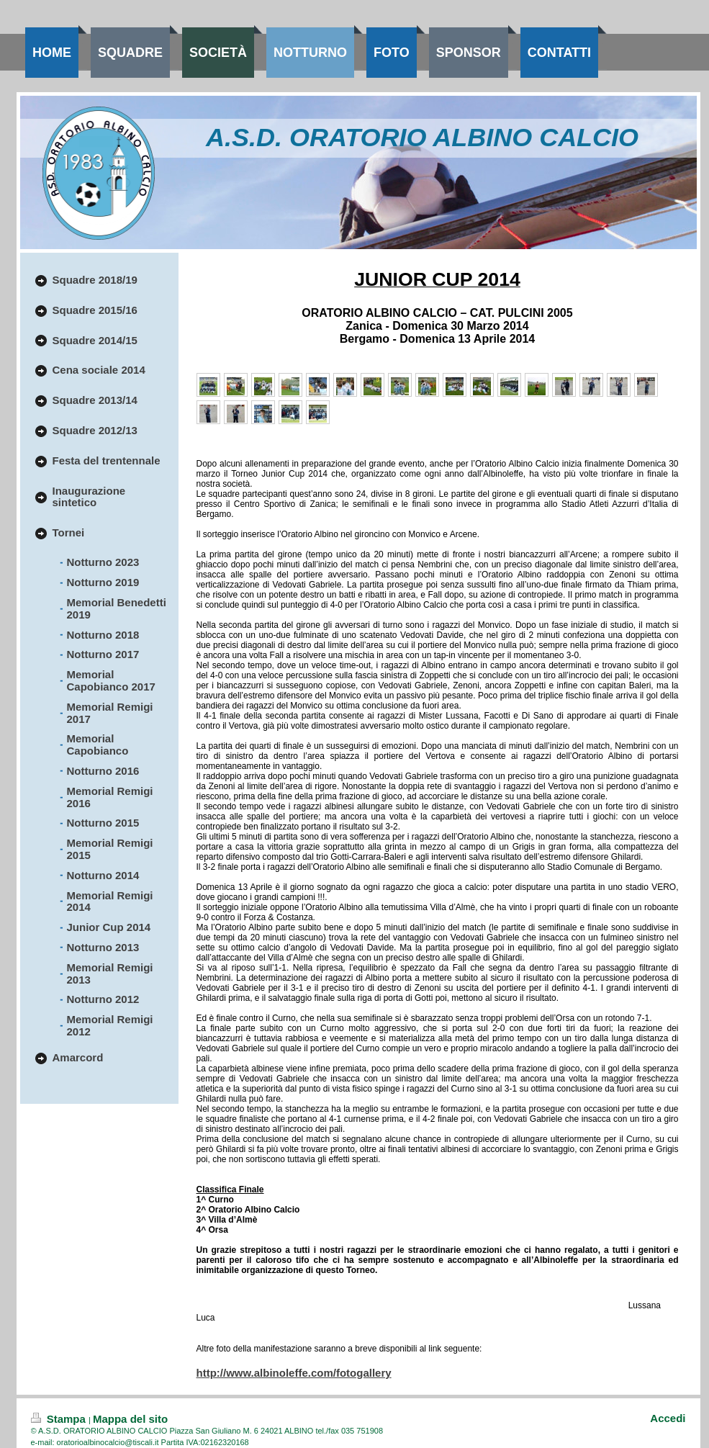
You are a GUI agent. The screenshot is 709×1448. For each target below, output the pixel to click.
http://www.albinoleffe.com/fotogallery (294, 1373)
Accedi (667, 1418)
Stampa (60, 1419)
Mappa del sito (130, 1419)
